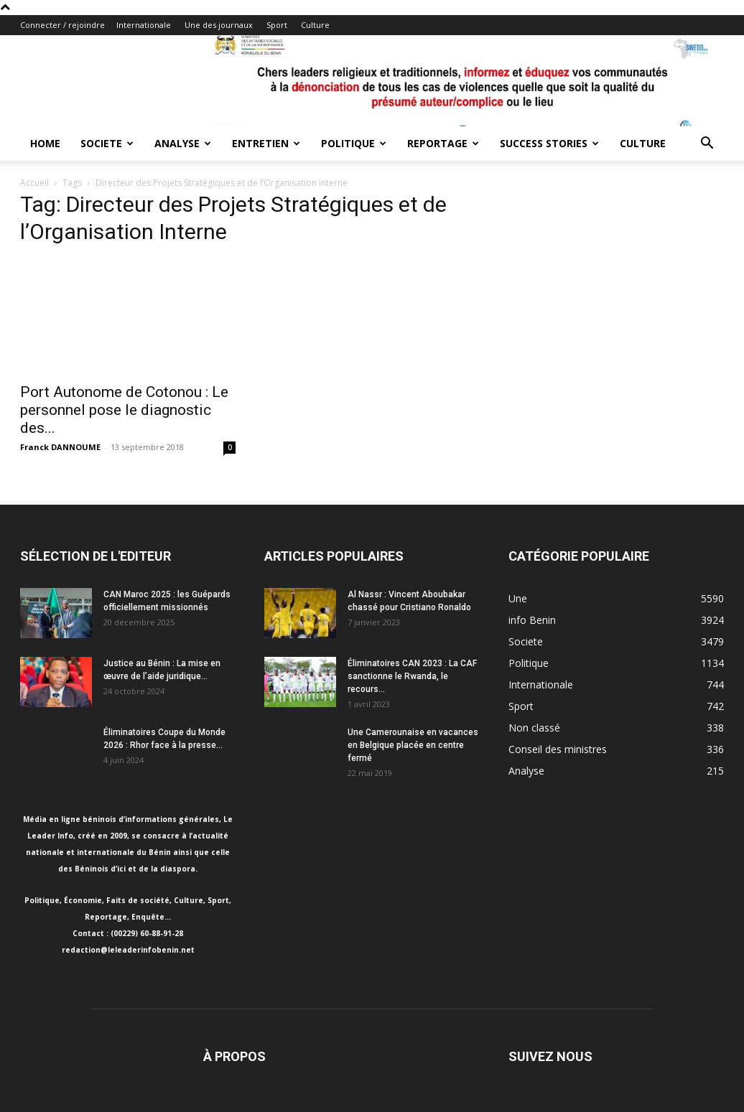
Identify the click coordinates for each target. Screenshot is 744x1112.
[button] (706, 144)
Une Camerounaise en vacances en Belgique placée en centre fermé (413, 745)
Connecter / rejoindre (62, 24)
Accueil (34, 183)
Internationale (143, 24)
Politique (353, 143)
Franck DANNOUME (60, 446)
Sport (276, 24)
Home (45, 143)
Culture (315, 24)
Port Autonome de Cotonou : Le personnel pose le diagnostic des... (124, 409)
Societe (107, 143)
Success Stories (549, 143)
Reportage (443, 143)
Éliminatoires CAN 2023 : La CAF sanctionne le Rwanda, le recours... (412, 676)
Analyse (182, 143)
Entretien (266, 143)
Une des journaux (219, 24)
